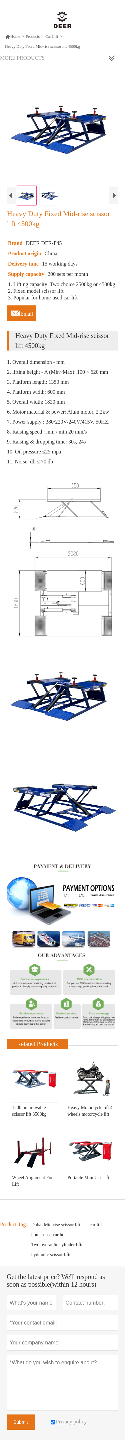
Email (21, 312)
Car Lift (51, 36)
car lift (96, 1224)
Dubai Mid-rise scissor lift (55, 1224)
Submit (20, 1422)
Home (12, 36)
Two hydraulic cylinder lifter (58, 1244)
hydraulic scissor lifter (52, 1254)
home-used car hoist (50, 1234)
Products (33, 36)
